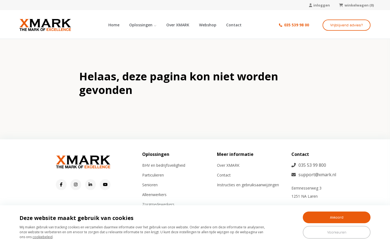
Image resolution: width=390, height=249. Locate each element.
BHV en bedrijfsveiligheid (163, 165)
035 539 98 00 (294, 24)
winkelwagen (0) (356, 5)
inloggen (319, 5)
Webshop (207, 24)
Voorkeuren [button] (336, 232)
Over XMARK (177, 24)
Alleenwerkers (154, 194)
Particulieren (153, 175)
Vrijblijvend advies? (346, 25)
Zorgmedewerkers (158, 204)
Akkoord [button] (336, 217)
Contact (234, 24)
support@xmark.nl (313, 175)
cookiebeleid (42, 237)
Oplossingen (140, 24)
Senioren (150, 184)
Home (113, 24)
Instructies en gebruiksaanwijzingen (248, 184)
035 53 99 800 (308, 165)
